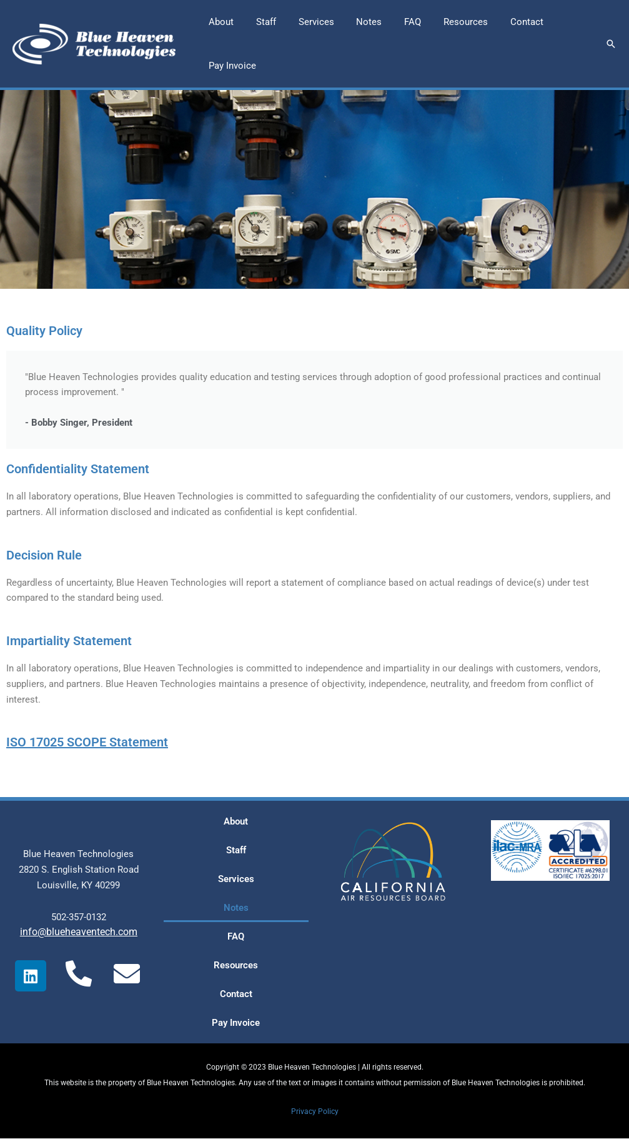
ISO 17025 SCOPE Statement (87, 743)
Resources (236, 965)
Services (236, 879)
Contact (236, 994)
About (236, 822)
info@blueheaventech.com (78, 932)
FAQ (235, 937)
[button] (611, 43)
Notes (236, 908)
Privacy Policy (315, 1111)
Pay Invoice (236, 1023)
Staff (236, 850)
